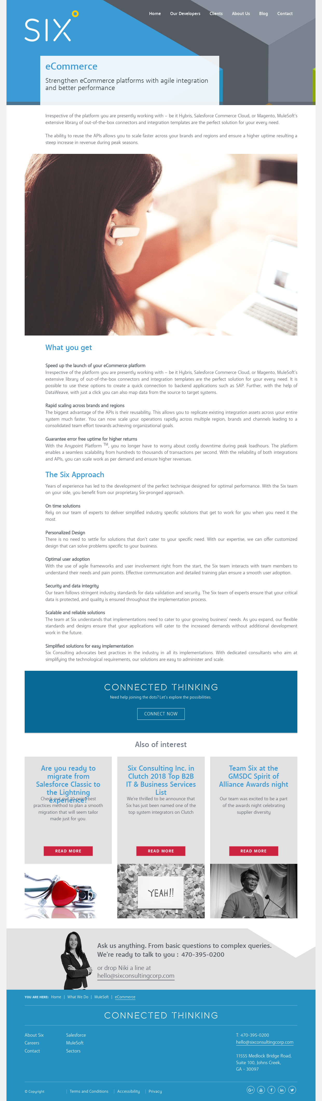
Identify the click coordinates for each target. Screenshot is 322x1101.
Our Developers (185, 14)
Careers (32, 1043)
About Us (241, 14)
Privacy (155, 1091)
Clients (216, 14)
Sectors (73, 1051)
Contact (285, 14)
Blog (263, 14)
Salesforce (76, 1035)
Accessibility (128, 1091)
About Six (34, 1035)
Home (155, 14)
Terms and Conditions (89, 1091)
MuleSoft (101, 997)
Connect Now (161, 714)
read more (68, 851)
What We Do (77, 997)
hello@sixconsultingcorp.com (136, 976)
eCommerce (125, 997)
